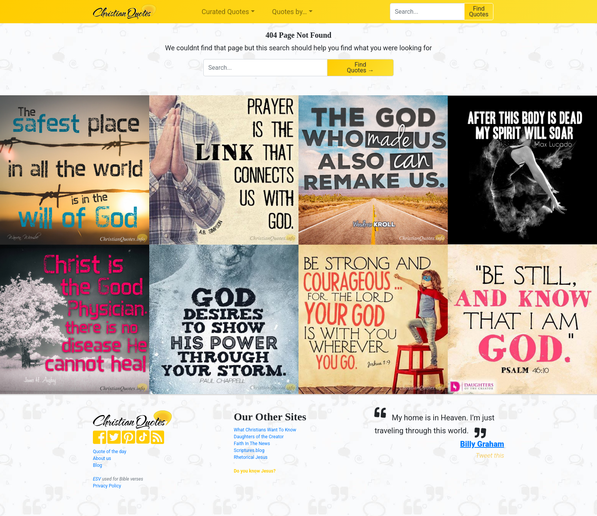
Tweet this (490, 455)
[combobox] (427, 11)
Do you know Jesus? (255, 471)
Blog (97, 465)
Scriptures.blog (249, 450)
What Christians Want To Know (265, 430)
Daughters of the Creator (259, 436)
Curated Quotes (225, 12)
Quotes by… (289, 12)
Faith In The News (252, 443)
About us (102, 458)
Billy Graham (482, 444)
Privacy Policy (107, 486)
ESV (97, 479)
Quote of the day (109, 451)
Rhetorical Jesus (251, 457)
